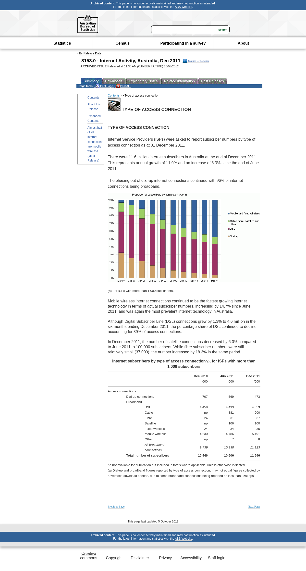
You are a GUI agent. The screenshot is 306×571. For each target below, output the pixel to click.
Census (123, 43)
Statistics (62, 43)
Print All (122, 86)
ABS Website (183, 7)
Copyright (114, 558)
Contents (93, 97)
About (243, 43)
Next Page (254, 506)
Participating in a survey (183, 43)
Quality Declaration (196, 61)
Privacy (165, 558)
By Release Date (90, 53)
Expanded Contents (94, 118)
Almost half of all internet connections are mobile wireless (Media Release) (95, 144)
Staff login (216, 558)
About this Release (93, 107)
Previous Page (116, 506)
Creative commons (88, 555)
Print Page (104, 86)
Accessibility (191, 558)
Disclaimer (140, 558)
